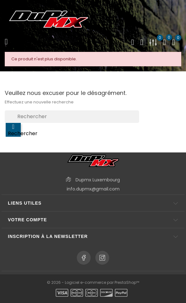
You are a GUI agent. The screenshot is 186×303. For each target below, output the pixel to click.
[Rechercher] (72, 116)
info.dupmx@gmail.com (93, 189)
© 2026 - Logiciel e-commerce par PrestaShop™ (93, 282)
